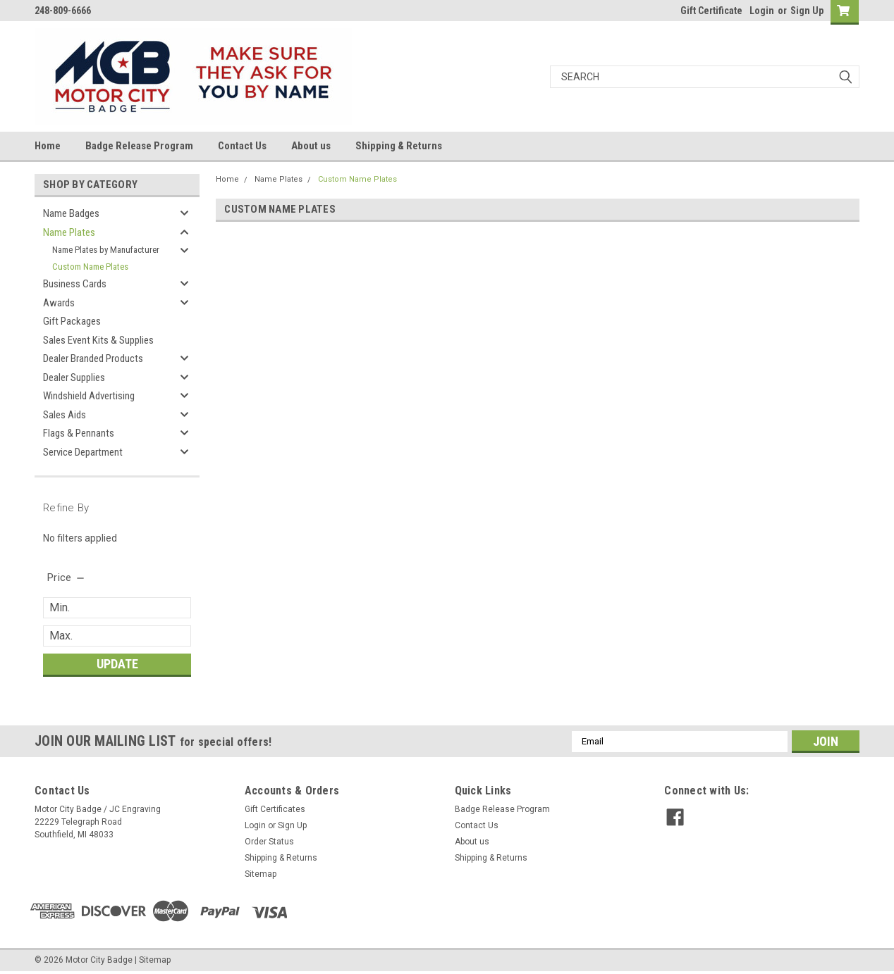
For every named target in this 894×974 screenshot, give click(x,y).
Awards (59, 302)
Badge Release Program (139, 145)
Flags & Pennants (78, 433)
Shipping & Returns (398, 145)
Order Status (269, 842)
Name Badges (71, 213)
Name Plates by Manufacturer (105, 249)
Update (117, 663)
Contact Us (242, 145)
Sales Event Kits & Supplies (98, 340)
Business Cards (74, 283)
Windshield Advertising (89, 395)
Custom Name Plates (90, 266)
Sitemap (260, 874)
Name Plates (69, 232)
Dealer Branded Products (93, 358)
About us (311, 145)
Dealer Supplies (74, 377)
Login (761, 10)
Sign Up (806, 10)
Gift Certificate (711, 10)
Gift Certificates (275, 809)
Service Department (83, 452)
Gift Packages (72, 321)
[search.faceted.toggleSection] (66, 577)
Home (48, 145)
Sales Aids (64, 414)
